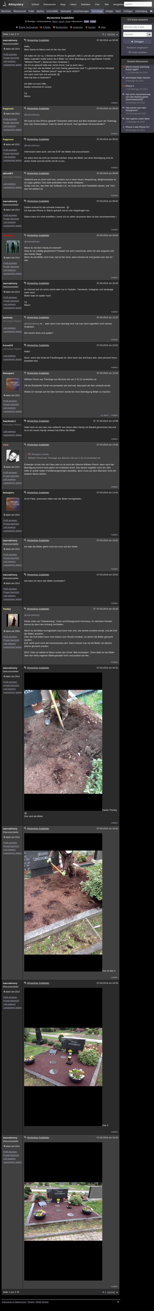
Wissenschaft (19, 11)
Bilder (54, 21)
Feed (86, 21)
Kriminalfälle (52, 11)
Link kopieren (9, 61)
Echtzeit (35, 4)
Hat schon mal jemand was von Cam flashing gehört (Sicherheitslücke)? (138, 98)
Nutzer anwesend (137, 19)
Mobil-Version (42, 1302)
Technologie (97, 11)
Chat (97, 4)
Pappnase (8, 108)
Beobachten (62, 27)
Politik (31, 11)
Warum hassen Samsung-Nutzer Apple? (138, 70)
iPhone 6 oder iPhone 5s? (138, 129)
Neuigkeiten (118, 4)
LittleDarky (9, 235)
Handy (61, 21)
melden (114, 103)
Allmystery (15, 4)
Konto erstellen (139, 52)
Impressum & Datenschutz (14, 1302)
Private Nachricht (11, 58)
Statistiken (85, 4)
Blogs (63, 4)
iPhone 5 (138, 88)
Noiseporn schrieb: (38, 454)
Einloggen (139, 41)
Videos (73, 4)
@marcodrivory (31, 114)
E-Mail (92, 21)
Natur (118, 11)
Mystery (40, 11)
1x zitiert (104, 415)
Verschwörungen (81, 11)
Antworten (78, 27)
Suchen (92, 27)
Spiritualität (66, 11)
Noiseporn (8, 373)
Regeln (31, 1302)
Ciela (5, 445)
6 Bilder (47, 27)
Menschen (6, 11)
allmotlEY (8, 173)
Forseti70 (8, 345)
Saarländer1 (9, 421)
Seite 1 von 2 (11, 34)
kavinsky (7, 317)
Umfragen (128, 11)
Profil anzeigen (10, 54)
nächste (111, 34)
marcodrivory (10, 40)
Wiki (107, 4)
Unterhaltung (141, 11)
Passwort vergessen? (137, 47)
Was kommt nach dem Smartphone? (138, 111)
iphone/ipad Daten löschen (138, 79)
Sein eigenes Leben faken (138, 120)
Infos (103, 27)
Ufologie (109, 11)
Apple (67, 21)
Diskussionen (50, 4)
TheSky (7, 609)
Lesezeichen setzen (12, 65)
